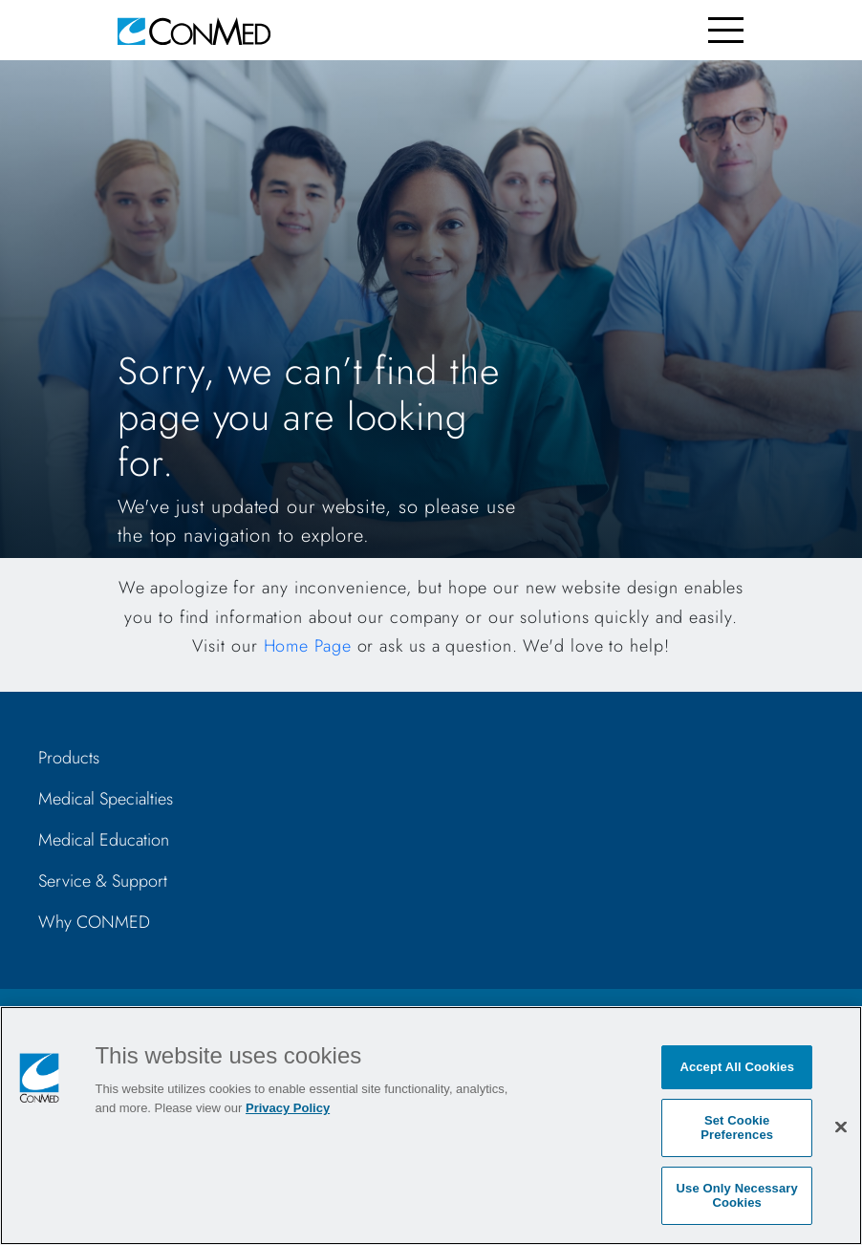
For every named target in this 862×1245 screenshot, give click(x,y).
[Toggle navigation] (725, 30)
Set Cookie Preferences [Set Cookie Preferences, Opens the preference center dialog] (736, 1128)
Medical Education (103, 839)
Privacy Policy (288, 1108)
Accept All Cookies (736, 1067)
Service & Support (102, 881)
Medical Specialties (105, 798)
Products (68, 757)
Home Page (308, 645)
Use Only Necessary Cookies (737, 1196)
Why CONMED (94, 922)
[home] (194, 30)
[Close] (841, 1126)
